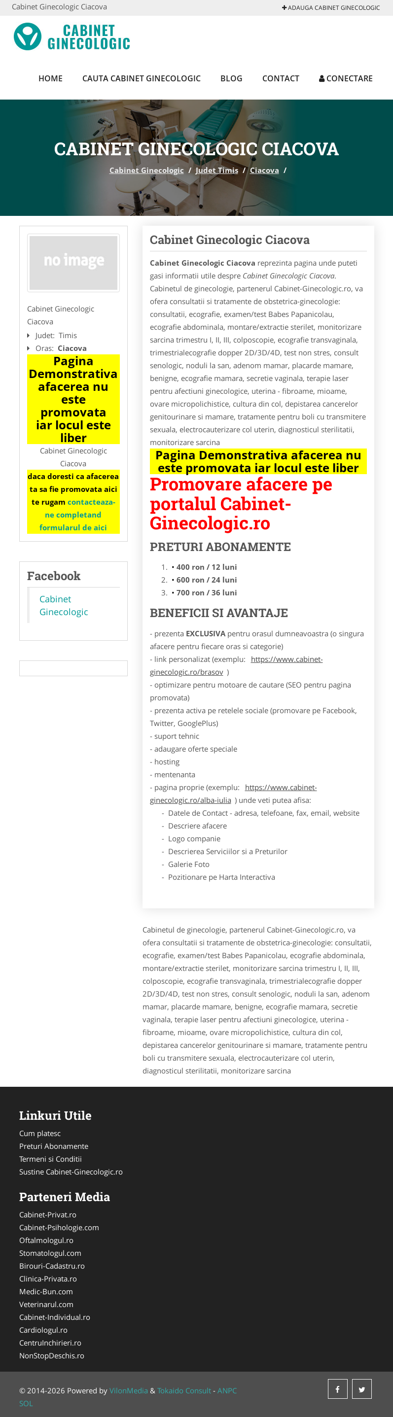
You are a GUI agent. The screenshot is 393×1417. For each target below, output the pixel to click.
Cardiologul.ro (43, 1330)
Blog (231, 78)
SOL (26, 1403)
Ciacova (264, 170)
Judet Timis (217, 170)
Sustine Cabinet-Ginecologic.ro (71, 1171)
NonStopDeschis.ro (51, 1355)
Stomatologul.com (50, 1253)
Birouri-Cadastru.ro (52, 1266)
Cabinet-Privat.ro (47, 1214)
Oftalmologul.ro (46, 1240)
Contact (280, 78)
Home (50, 78)
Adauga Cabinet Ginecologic (331, 7)
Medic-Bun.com (46, 1291)
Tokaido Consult (184, 1390)
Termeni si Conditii (50, 1159)
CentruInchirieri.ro (50, 1343)
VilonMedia (128, 1390)
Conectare (346, 78)
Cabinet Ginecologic (146, 170)
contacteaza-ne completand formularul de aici (77, 514)
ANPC (227, 1390)
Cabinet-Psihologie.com (59, 1227)
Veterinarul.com (46, 1304)
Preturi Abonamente (53, 1146)
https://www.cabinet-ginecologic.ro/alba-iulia (233, 793)
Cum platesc (40, 1133)
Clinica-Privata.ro (48, 1278)
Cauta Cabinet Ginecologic (141, 78)
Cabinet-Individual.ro (54, 1317)
